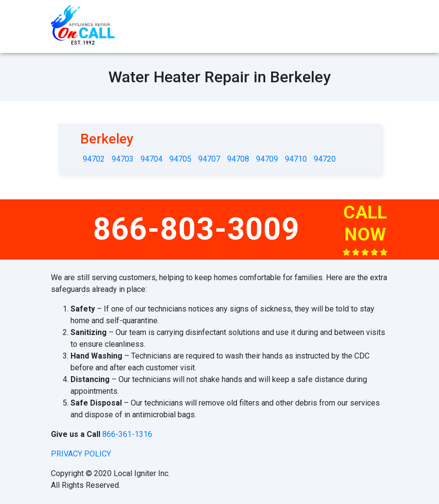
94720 (325, 159)
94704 (151, 159)
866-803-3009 (196, 229)
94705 (180, 159)
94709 (267, 159)
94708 (238, 159)
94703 (123, 159)
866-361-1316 (127, 434)
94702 (94, 159)
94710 (296, 159)
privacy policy (81, 453)
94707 (209, 159)
